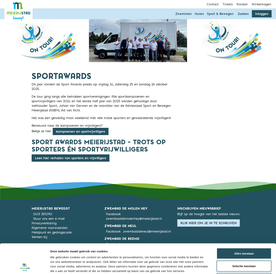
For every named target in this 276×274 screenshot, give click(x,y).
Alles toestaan (244, 223)
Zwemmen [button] (183, 14)
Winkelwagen (261, 4)
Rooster (242, 4)
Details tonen (207, 266)
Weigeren (243, 248)
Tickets (228, 4)
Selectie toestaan (244, 236)
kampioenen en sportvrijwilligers (80, 131)
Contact (213, 4)
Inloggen (261, 14)
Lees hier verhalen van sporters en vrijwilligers (70, 158)
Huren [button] (199, 14)
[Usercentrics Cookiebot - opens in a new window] (25, 266)
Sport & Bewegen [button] (220, 14)
